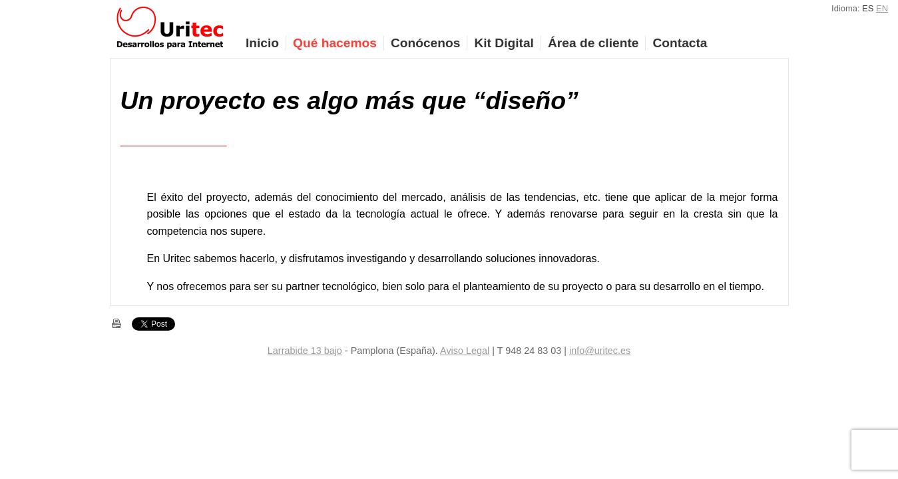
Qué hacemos (335, 43)
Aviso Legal (464, 350)
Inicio (262, 43)
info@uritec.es (599, 350)
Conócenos (425, 43)
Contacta (679, 43)
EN (882, 8)
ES (867, 8)
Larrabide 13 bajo (305, 350)
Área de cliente (593, 43)
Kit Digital (504, 43)
